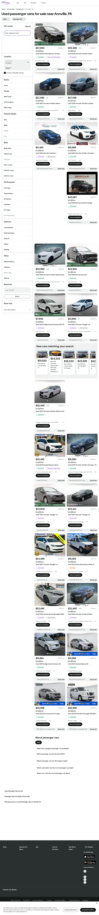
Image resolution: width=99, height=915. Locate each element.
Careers (49, 900)
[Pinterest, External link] (85, 882)
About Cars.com (15, 900)
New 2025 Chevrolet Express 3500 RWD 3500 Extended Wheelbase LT (54, 367)
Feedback (85, 900)
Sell (25, 3)
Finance (43, 3)
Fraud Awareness (74, 900)
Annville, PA (19, 9)
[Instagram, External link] (85, 879)
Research (33, 3)
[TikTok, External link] (85, 871)
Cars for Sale (11, 9)
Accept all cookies (88, 910)
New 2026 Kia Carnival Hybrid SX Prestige (68, 366)
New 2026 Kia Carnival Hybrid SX (42, 365)
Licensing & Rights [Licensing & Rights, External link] (61, 900)
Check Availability (42, 64)
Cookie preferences (70, 910)
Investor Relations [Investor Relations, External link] (38, 900)
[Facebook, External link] (85, 874)
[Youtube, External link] (85, 876)
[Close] (97, 903)
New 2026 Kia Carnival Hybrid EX (82, 366)
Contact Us (26, 900)
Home (3, 9)
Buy (18, 3)
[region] (49, 908)
